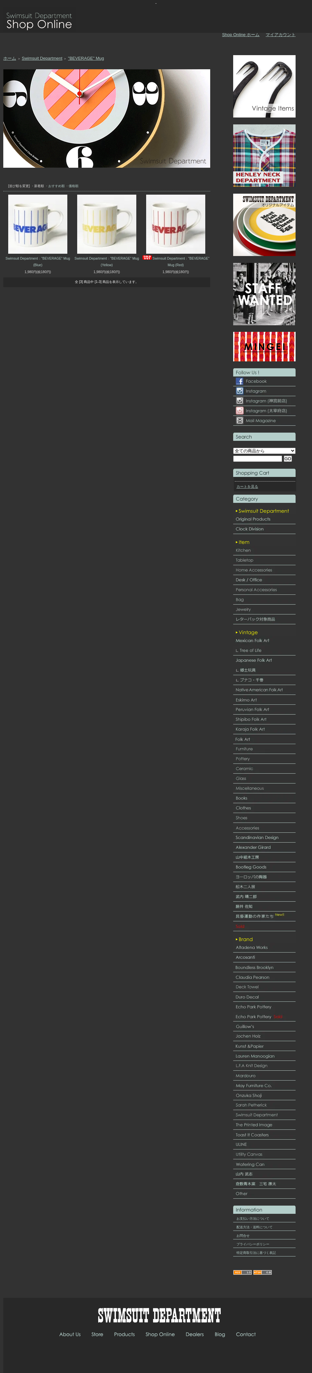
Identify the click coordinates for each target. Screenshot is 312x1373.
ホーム (9, 58)
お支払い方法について (252, 1218)
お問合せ (243, 1235)
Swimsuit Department (42, 58)
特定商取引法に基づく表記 (256, 1253)
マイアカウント (281, 34)
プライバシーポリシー (252, 1244)
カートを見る (247, 486)
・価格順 (71, 186)
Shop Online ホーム (240, 34)
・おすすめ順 (55, 186)
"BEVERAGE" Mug (86, 58)
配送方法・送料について (254, 1227)
